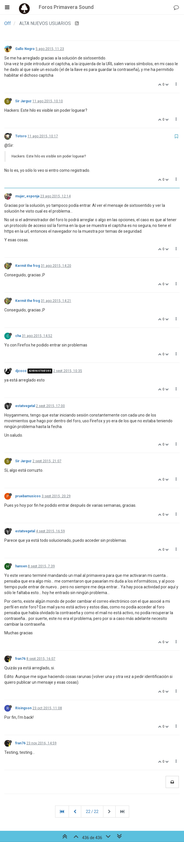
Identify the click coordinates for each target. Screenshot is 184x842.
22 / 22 (92, 811)
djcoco (21, 371)
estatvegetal (25, 406)
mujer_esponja (27, 196)
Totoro (21, 136)
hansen (21, 566)
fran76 (20, 659)
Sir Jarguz (23, 101)
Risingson (23, 708)
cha (18, 336)
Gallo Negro (25, 49)
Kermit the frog (27, 266)
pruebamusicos (28, 496)
